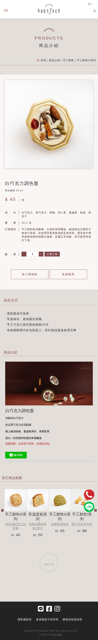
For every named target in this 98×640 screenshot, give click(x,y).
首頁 (43, 60)
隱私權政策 (25, 619)
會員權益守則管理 (47, 619)
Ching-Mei (57, 634)
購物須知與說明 (72, 619)
